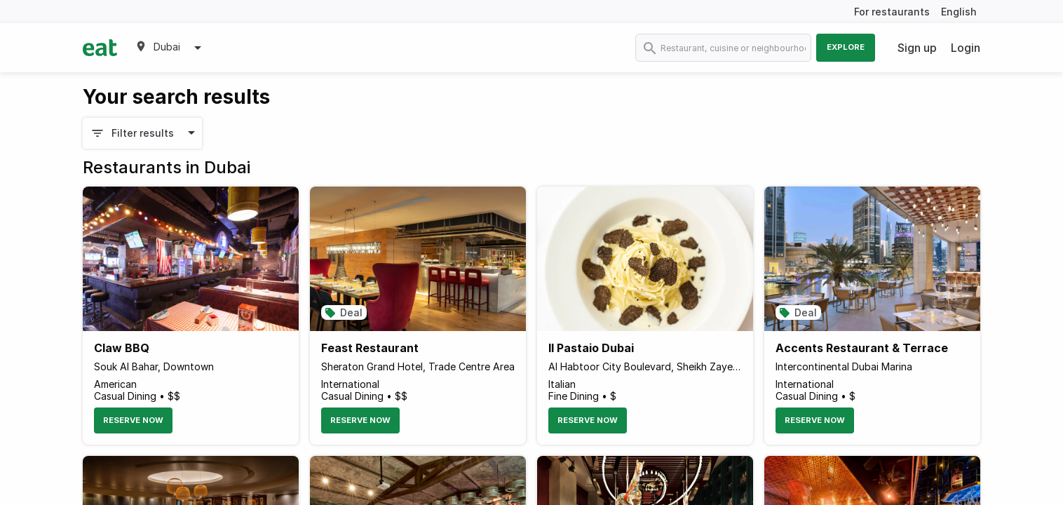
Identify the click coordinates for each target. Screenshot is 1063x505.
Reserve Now (133, 420)
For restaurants (892, 12)
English (959, 12)
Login (965, 48)
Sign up (917, 48)
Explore (846, 47)
